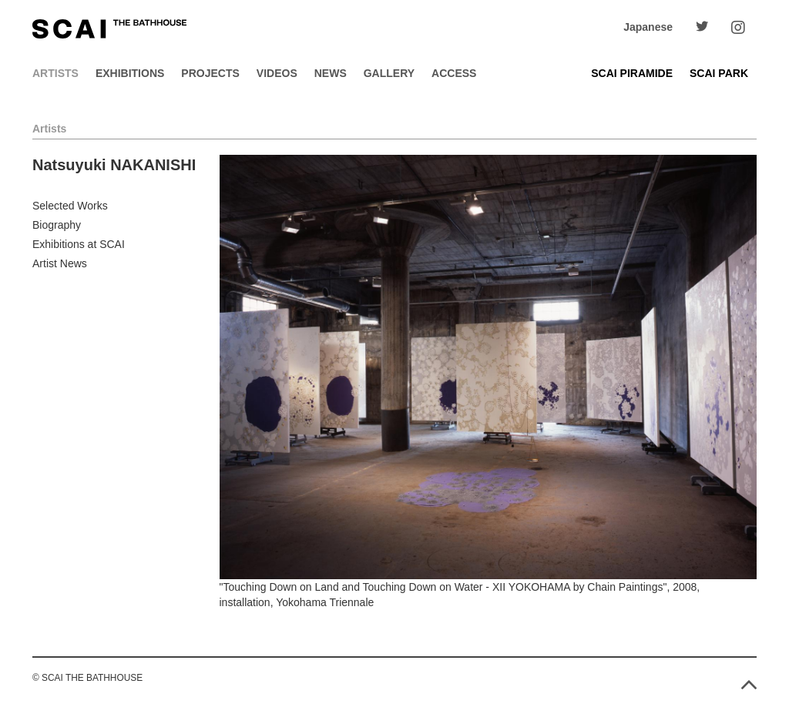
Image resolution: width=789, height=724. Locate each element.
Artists (55, 73)
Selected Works (70, 205)
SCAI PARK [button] (719, 73)
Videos (277, 73)
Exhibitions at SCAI (78, 244)
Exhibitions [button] (130, 73)
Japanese (648, 27)
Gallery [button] (389, 73)
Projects (210, 73)
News (330, 73)
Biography (56, 225)
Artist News (59, 263)
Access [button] (453, 73)
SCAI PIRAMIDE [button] (632, 73)
